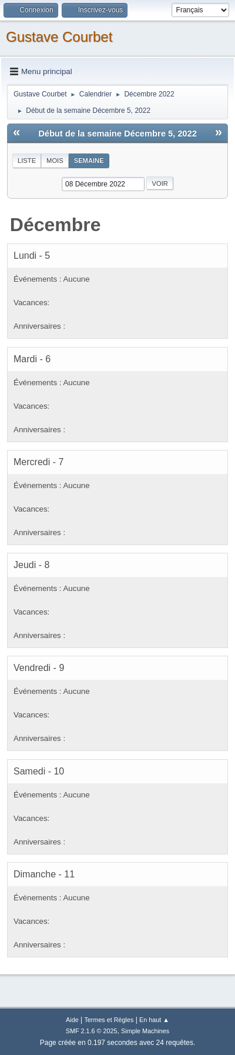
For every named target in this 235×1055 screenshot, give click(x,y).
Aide (72, 1019)
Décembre (55, 224)
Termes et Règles (108, 1019)
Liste (27, 160)
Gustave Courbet (59, 37)
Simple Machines (145, 1030)
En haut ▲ (154, 1019)
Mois (54, 160)
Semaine (89, 160)
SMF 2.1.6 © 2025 (92, 1030)
